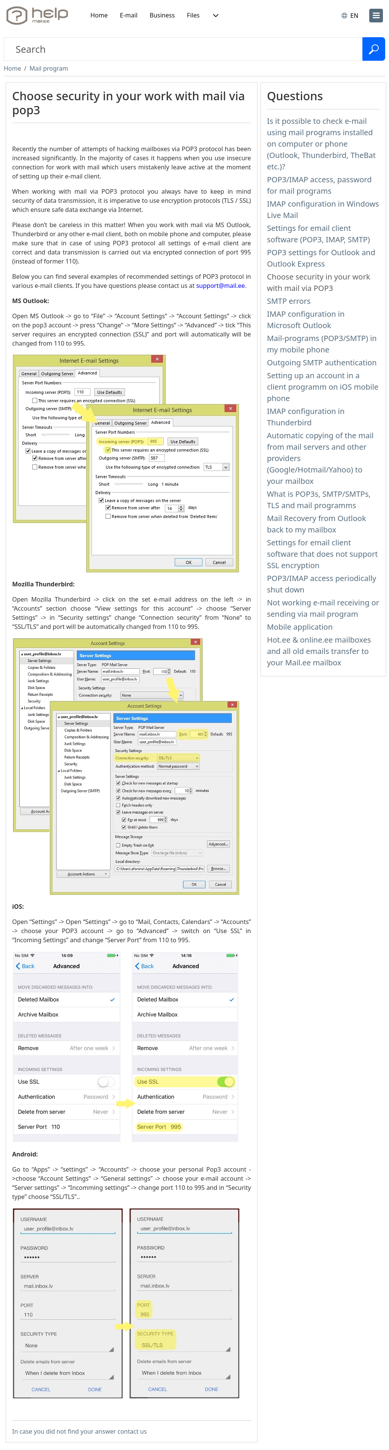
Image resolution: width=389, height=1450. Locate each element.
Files (193, 15)
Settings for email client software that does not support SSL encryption (322, 553)
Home (99, 15)
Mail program (48, 68)
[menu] (376, 15)
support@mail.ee (220, 285)
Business (162, 15)
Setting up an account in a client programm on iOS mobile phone (323, 386)
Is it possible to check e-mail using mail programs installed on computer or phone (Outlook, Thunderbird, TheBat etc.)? (321, 144)
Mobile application (300, 627)
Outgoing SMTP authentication (322, 362)
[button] (215, 15)
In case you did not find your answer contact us (79, 1431)
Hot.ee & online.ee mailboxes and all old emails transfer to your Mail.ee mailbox (319, 651)
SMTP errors (289, 301)
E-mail (129, 15)
